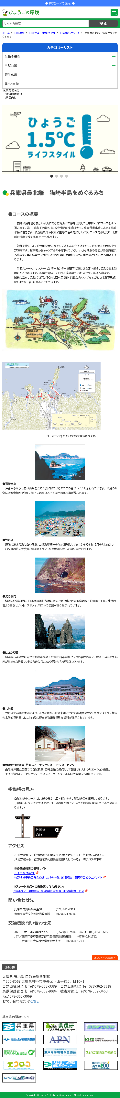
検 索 (103, 23)
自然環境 (19, 33)
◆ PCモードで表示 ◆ (60, 3)
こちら (34, 1001)
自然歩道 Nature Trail (42, 33)
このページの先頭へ (105, 957)
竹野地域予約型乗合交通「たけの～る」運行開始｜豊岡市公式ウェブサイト (58, 877)
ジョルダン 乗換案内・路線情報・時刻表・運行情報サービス (48, 891)
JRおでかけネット (24, 873)
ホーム (6, 33)
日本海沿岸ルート (70, 33)
